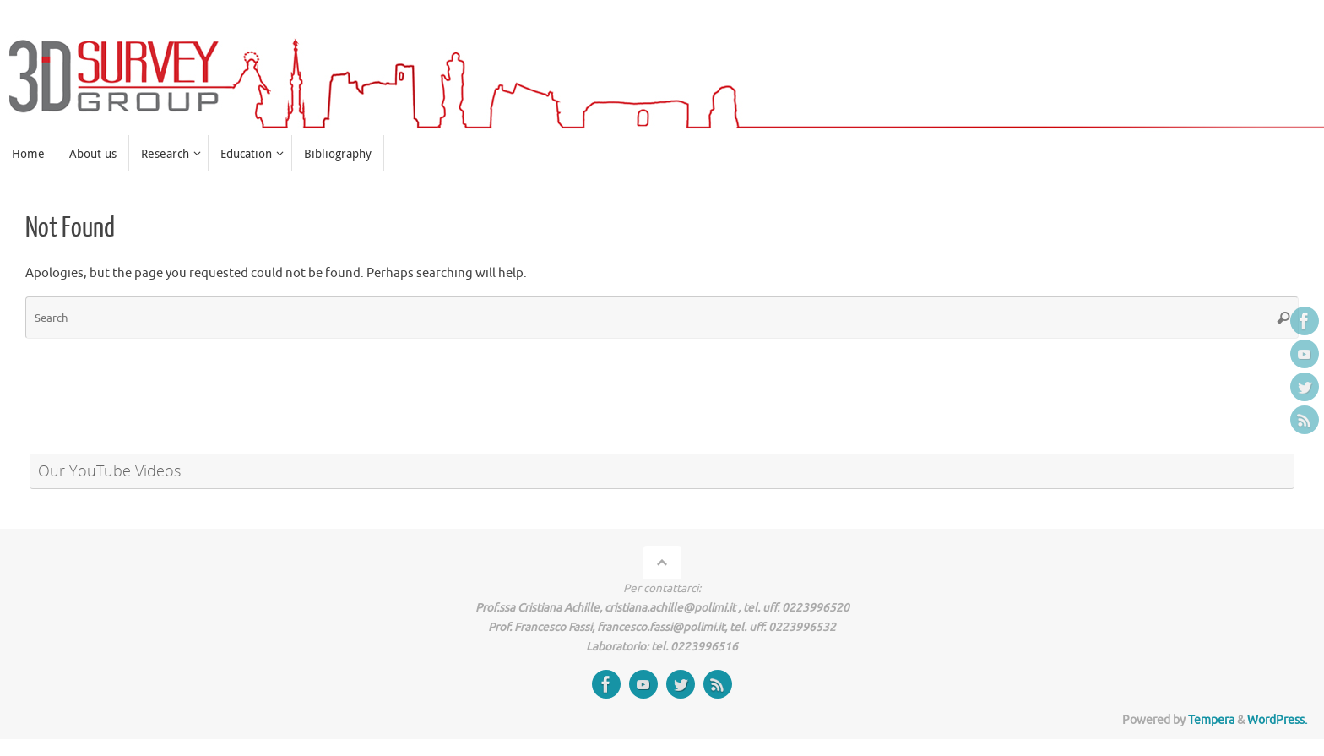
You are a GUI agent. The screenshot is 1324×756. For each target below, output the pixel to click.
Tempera (1211, 720)
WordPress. (1277, 720)
